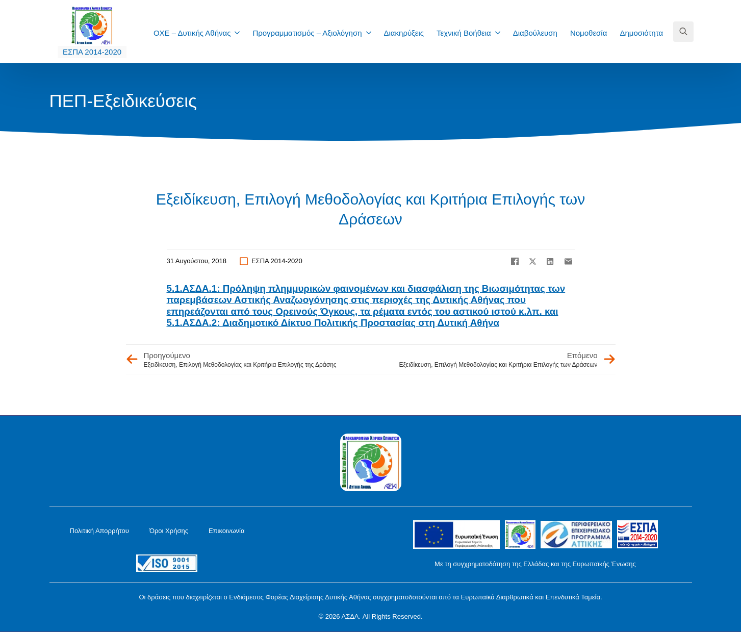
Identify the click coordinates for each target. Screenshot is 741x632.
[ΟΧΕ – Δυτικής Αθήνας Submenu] (240, 33)
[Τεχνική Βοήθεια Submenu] (500, 33)
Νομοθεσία (588, 33)
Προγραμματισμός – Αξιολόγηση (307, 33)
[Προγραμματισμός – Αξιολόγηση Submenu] (371, 33)
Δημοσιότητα (641, 33)
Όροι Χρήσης (168, 531)
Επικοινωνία (227, 531)
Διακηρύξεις (404, 33)
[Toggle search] (683, 31)
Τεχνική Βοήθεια (464, 33)
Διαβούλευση (535, 33)
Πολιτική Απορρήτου (99, 531)
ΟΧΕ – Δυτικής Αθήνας (192, 33)
